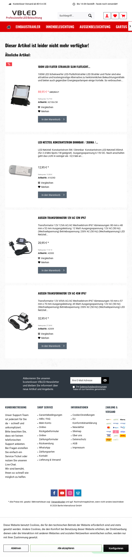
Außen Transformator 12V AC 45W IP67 (62, 293)
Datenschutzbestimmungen (93, 386)
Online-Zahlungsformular (48, 437)
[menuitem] (123, 15)
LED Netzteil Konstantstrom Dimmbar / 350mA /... (68, 142)
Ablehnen (16, 548)
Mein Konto (45, 423)
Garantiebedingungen (50, 415)
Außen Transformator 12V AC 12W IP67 (62, 218)
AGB (75, 443)
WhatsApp (44, 447)
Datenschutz (79, 439)
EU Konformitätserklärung (85, 420)
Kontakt (43, 455)
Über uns (77, 435)
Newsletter (78, 427)
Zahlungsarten (47, 451)
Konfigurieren (116, 548)
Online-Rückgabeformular (49, 429)
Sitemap (77, 431)
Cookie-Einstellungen (84, 415)
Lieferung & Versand (50, 459)
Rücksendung (46, 443)
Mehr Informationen (50, 537)
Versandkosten (58, 502)
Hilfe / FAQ (44, 418)
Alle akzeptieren (66, 548)
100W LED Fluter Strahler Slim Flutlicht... (64, 67)
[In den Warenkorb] (52, 119)
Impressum (79, 447)
